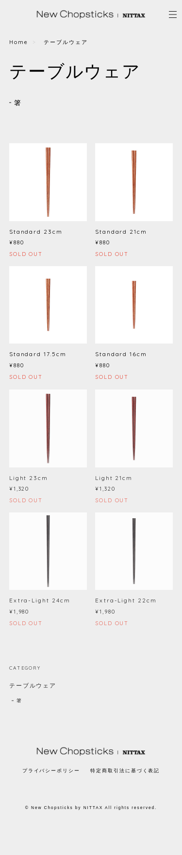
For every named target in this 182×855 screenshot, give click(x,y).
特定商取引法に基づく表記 (125, 770)
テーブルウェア (32, 687)
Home (18, 42)
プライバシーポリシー (51, 770)
